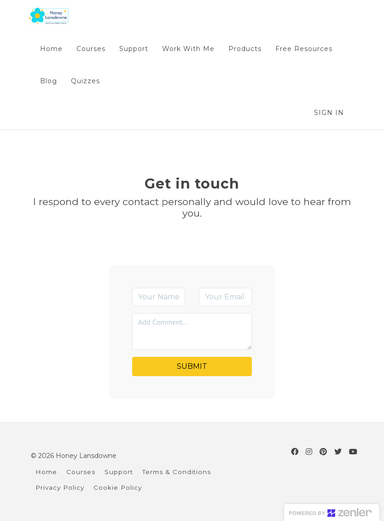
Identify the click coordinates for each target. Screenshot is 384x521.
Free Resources (303, 49)
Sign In (329, 113)
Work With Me (188, 49)
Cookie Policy (117, 487)
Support (133, 49)
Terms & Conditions (176, 471)
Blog (48, 81)
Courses (90, 49)
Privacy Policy (59, 487)
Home (51, 49)
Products (245, 49)
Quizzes (85, 81)
